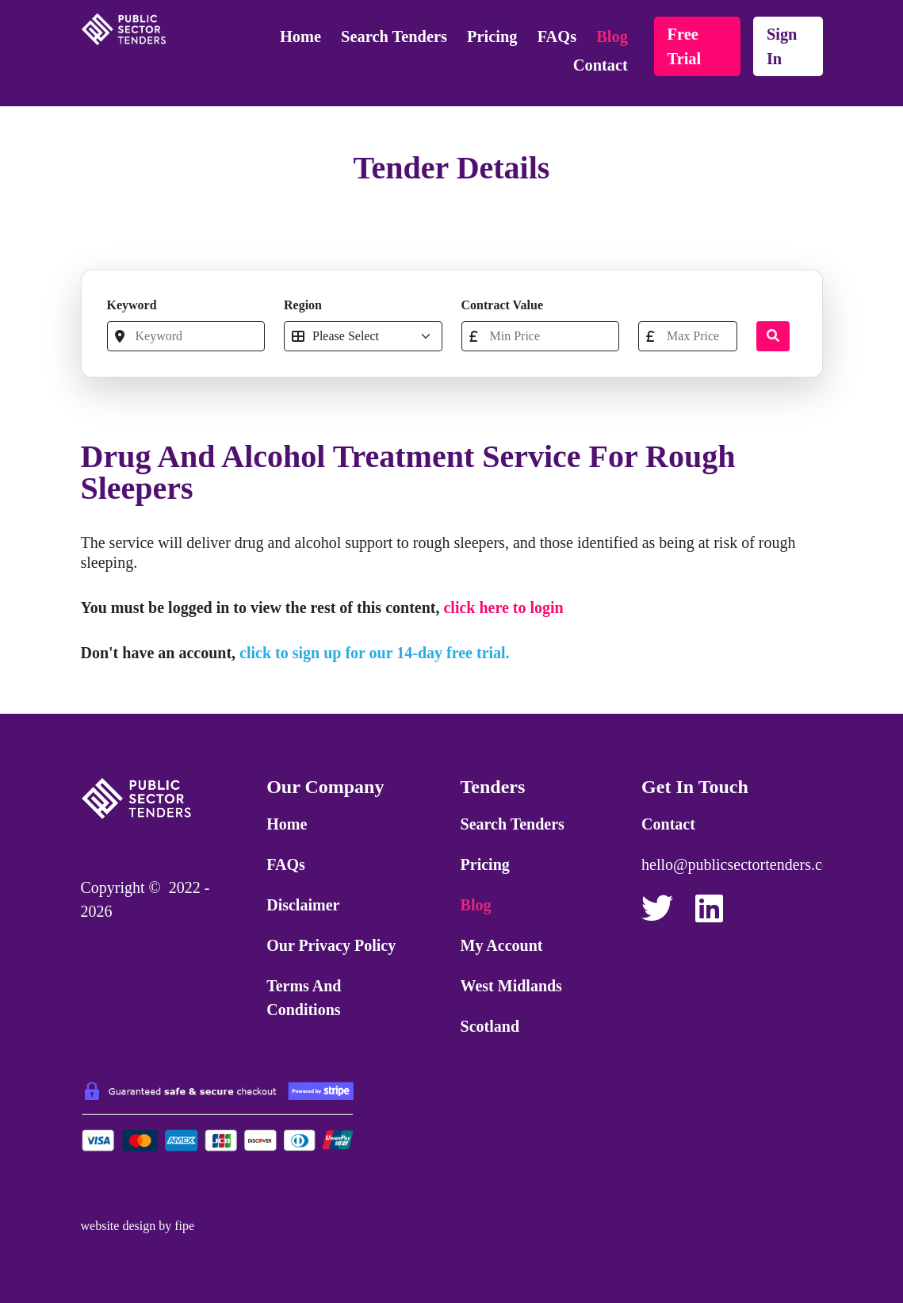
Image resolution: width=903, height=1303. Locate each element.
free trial (685, 46)
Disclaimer (302, 905)
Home (300, 36)
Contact (600, 65)
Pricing (492, 36)
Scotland (490, 1026)
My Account (502, 945)
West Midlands (511, 985)
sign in (782, 46)
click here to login (503, 607)
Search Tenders (394, 36)
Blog (612, 36)
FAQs (557, 36)
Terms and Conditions (303, 997)
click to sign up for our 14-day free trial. (374, 652)
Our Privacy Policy (331, 945)
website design (118, 1225)
